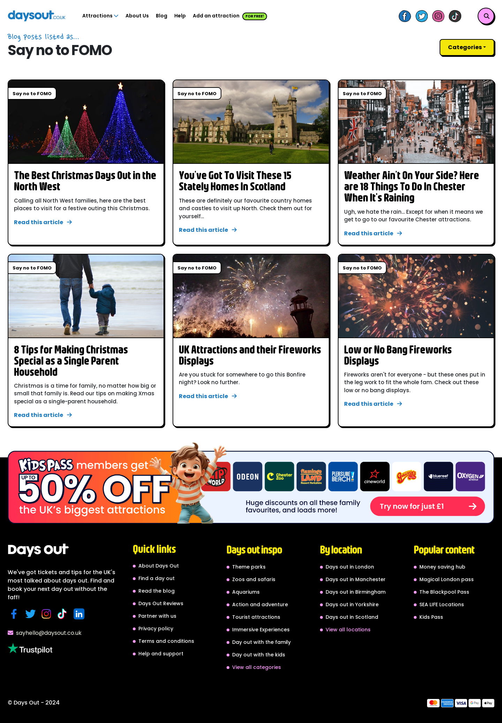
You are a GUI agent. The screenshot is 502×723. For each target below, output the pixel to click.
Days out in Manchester (356, 579)
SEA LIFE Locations (441, 604)
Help (180, 15)
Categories (465, 47)
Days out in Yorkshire (352, 604)
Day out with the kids (258, 654)
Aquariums (246, 591)
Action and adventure (260, 604)
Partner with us (157, 615)
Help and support (160, 653)
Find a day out (156, 578)
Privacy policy (155, 628)
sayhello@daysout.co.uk (45, 633)
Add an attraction (230, 16)
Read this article (43, 222)
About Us (137, 15)
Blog (161, 15)
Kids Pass (431, 617)
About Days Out (158, 565)
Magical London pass (446, 579)
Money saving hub (442, 566)
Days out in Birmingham (356, 591)
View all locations (348, 629)
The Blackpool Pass (444, 591)
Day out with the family (261, 642)
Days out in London (350, 566)
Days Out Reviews (160, 603)
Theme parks (249, 566)
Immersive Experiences (261, 629)
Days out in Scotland (352, 617)
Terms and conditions (166, 641)
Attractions (100, 15)
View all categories (256, 667)
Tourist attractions (256, 617)
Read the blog (156, 590)
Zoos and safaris (253, 579)
